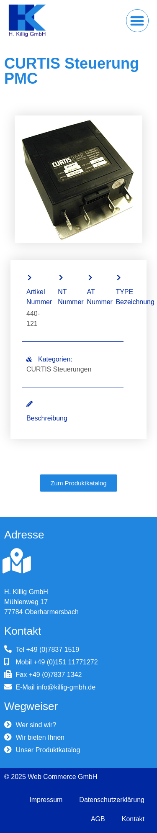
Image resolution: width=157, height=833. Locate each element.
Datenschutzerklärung (111, 799)
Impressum (45, 799)
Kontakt (133, 819)
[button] (137, 20)
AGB (98, 819)
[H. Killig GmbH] (16, 561)
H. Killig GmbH (26, 591)
